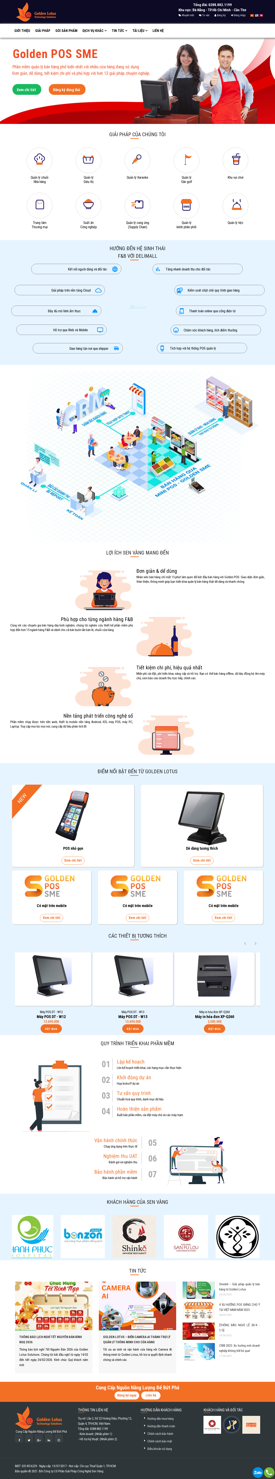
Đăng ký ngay (126, 1395)
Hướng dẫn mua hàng (160, 1419)
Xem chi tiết (26, 92)
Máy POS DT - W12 (55, 1016)
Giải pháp (42, 31)
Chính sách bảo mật (159, 1441)
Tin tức (118, 31)
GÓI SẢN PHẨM (66, 31)
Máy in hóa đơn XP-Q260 (218, 1016)
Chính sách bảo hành (160, 1434)
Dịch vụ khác (93, 31)
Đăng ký (220, 15)
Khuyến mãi (186, 15)
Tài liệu (138, 31)
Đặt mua (55, 1029)
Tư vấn (204, 15)
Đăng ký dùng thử (66, 92)
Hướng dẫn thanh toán (161, 1426)
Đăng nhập (238, 15)
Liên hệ (158, 31)
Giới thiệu (22, 31)
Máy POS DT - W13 (136, 1016)
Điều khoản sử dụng (159, 1449)
